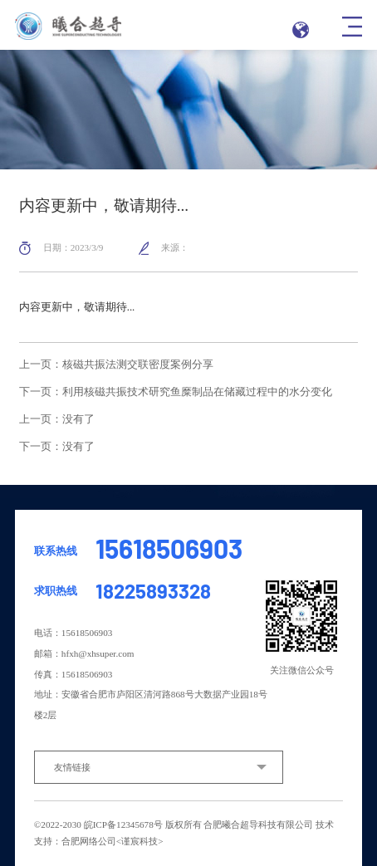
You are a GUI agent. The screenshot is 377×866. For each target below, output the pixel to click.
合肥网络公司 (88, 841)
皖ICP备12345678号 (123, 824)
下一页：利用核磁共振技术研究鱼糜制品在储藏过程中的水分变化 (175, 392)
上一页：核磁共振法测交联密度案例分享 (116, 365)
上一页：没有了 (57, 419)
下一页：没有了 (57, 447)
